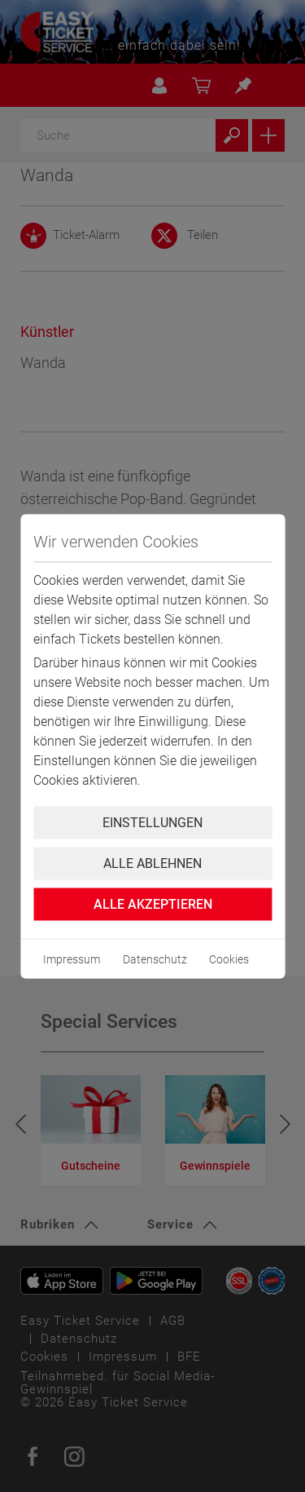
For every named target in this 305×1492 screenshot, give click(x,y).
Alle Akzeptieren (153, 903)
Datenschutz (155, 958)
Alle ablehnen (152, 862)
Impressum (71, 958)
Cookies (229, 958)
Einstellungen (152, 822)
